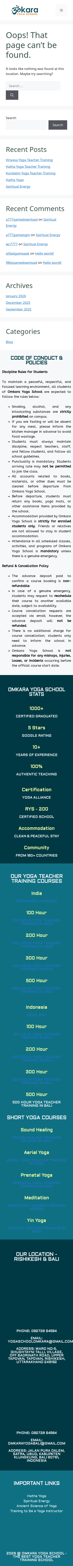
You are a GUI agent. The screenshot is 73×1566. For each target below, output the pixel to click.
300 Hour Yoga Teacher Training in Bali (36, 1081)
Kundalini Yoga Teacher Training (30, 173)
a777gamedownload (22, 219)
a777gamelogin (18, 235)
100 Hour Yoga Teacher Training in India (36, 922)
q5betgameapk (17, 253)
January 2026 (16, 296)
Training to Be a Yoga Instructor (36, 1511)
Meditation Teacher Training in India (36, 1207)
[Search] (12, 95)
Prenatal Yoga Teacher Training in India (36, 1185)
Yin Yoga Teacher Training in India (36, 1230)
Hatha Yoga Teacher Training (28, 166)
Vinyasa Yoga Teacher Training (29, 160)
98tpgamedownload (21, 262)
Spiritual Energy (18, 186)
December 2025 (18, 302)
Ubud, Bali (36, 1015)
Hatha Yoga (15, 179)
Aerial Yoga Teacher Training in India (36, 1162)
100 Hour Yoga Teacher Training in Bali (36, 1036)
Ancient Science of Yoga (37, 1506)
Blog (9, 342)
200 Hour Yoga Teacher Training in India (36, 945)
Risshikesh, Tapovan (36, 901)
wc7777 (12, 244)
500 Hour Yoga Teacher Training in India (36, 990)
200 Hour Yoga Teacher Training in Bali (36, 1059)
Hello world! (44, 253)
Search (11, 118)
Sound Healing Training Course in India (36, 1139)
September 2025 (18, 309)
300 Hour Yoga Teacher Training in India (36, 968)
